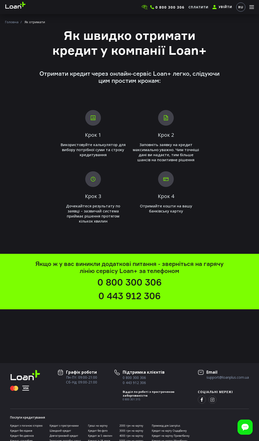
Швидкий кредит (60, 430)
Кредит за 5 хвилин (100, 435)
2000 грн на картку (131, 425)
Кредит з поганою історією (26, 425)
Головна (11, 22)
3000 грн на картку (131, 430)
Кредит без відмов (21, 430)
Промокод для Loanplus (166, 425)
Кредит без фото (97, 430)
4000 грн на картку (131, 435)
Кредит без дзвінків (22, 435)
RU (240, 7)
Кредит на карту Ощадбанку (169, 430)
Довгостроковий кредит (64, 435)
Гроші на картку (97, 425)
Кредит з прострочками (64, 425)
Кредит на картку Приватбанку (170, 435)
